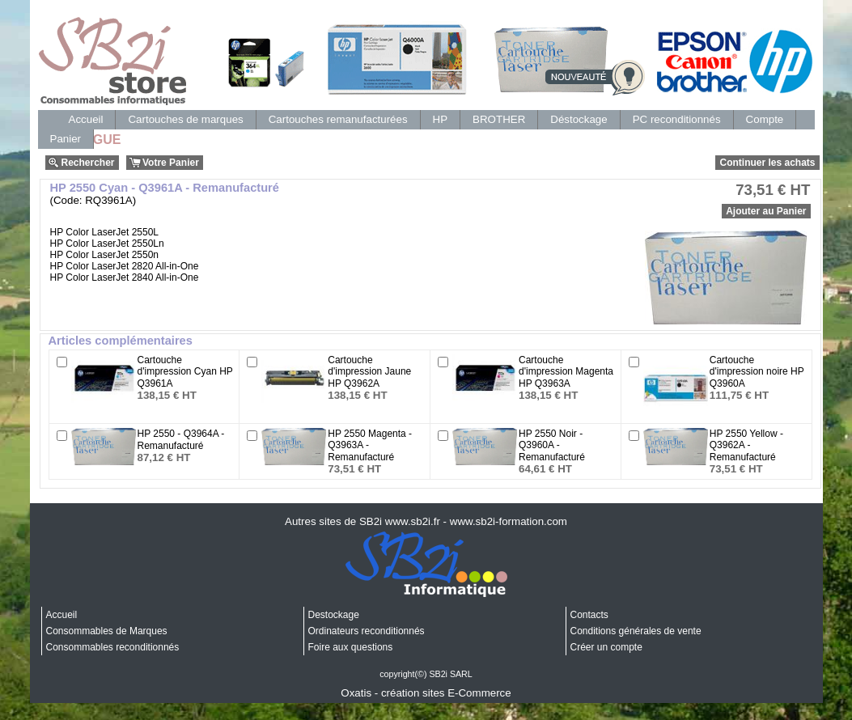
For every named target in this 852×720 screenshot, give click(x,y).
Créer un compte (606, 647)
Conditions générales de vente (636, 631)
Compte (765, 119)
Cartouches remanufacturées (338, 119)
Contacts (589, 614)
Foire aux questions (350, 647)
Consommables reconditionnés (113, 647)
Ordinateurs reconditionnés (366, 631)
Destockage (333, 614)
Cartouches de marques (185, 119)
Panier (66, 139)
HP (440, 119)
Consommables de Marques (106, 631)
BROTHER (499, 119)
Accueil (86, 119)
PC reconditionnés (677, 119)
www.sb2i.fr (412, 521)
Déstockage (578, 119)
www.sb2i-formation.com (508, 521)
